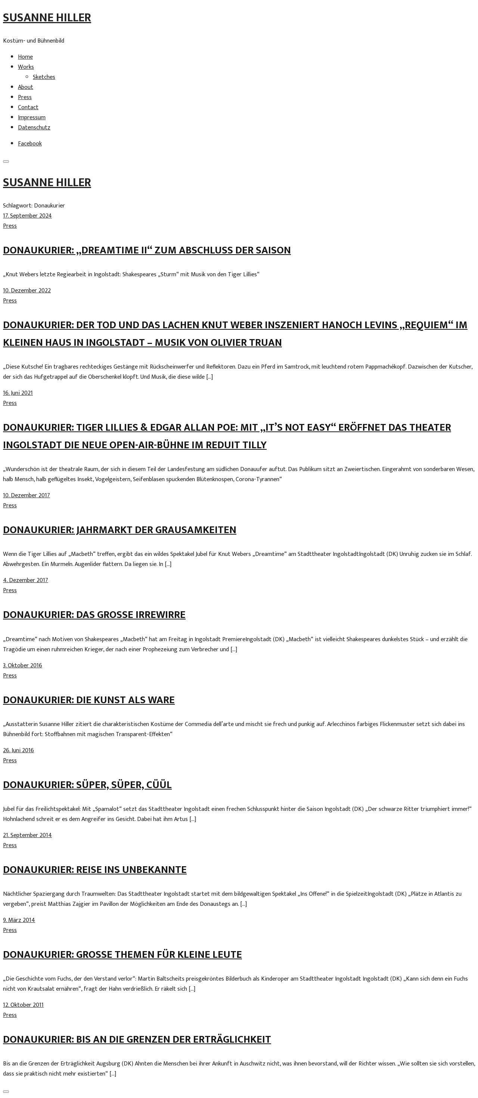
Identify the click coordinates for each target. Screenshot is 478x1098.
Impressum (32, 118)
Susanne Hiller (47, 18)
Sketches (44, 77)
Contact (28, 107)
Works (26, 67)
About (25, 87)
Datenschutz (34, 128)
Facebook (30, 144)
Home (25, 57)
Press (25, 97)
